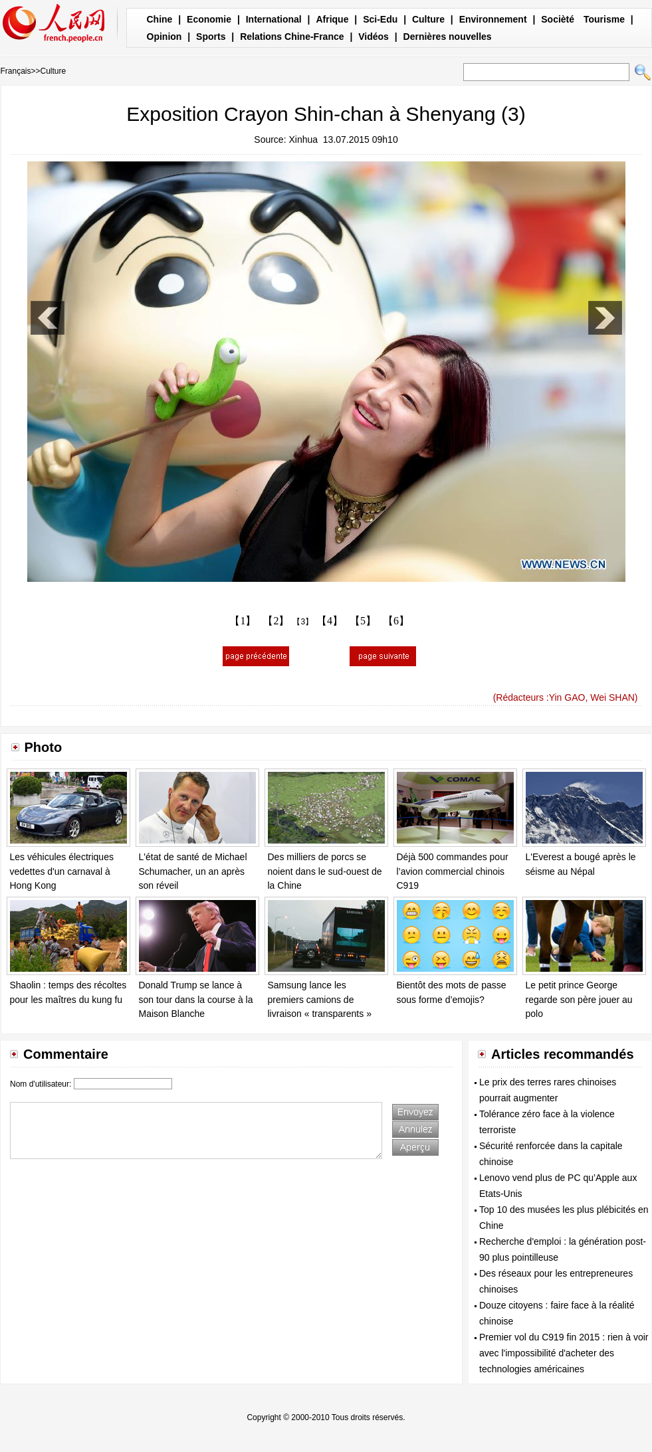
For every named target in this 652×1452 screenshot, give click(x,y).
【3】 (302, 621)
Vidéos (373, 36)
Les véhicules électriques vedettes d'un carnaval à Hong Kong (62, 871)
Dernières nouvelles (447, 36)
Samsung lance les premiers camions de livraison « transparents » (320, 999)
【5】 (363, 620)
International (274, 19)
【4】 (329, 620)
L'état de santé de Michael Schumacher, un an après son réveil (193, 871)
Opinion (164, 36)
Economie (209, 19)
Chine (160, 19)
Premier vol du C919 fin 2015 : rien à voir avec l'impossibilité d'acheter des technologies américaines (563, 1353)
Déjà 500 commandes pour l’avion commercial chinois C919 (452, 871)
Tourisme (604, 19)
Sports (210, 36)
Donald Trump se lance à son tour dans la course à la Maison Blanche (196, 999)
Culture (428, 19)
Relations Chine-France (292, 36)
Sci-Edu (380, 19)
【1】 (242, 620)
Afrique (332, 19)
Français (16, 71)
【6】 (396, 620)
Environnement (493, 19)
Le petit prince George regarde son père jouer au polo (579, 999)
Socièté (557, 19)
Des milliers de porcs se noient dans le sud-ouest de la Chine (325, 871)
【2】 (276, 620)
